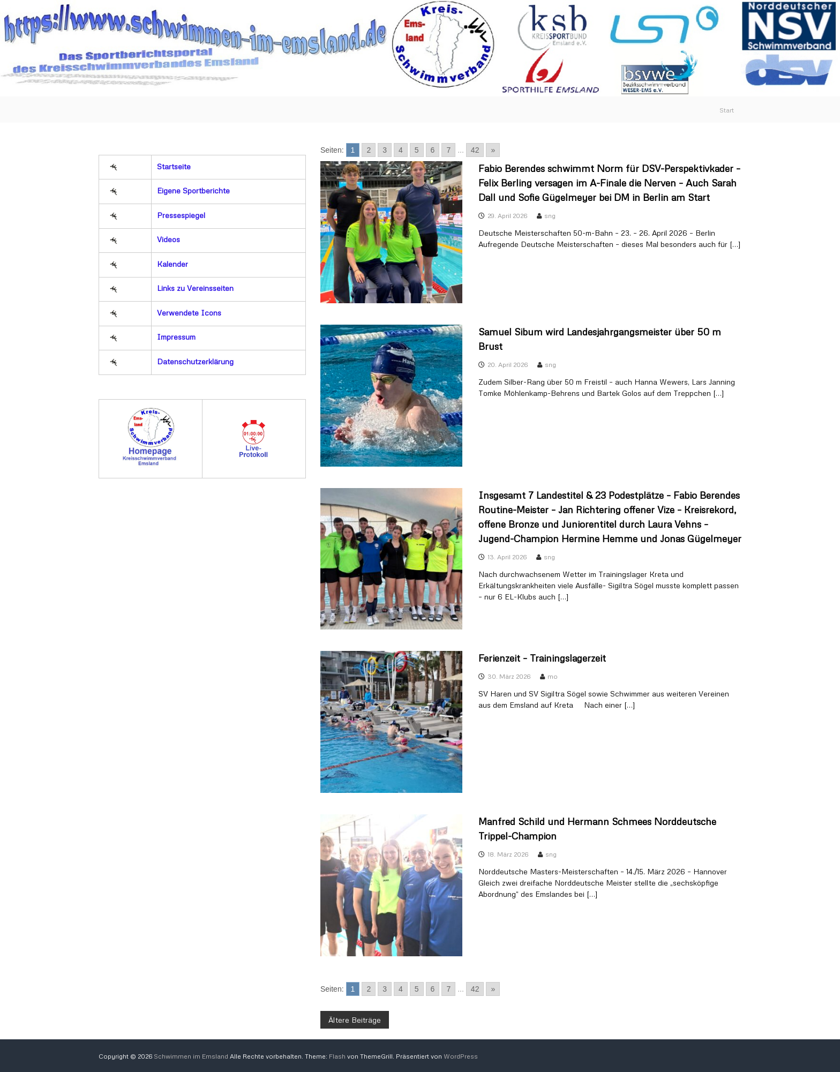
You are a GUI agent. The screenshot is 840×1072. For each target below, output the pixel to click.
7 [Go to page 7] (448, 150)
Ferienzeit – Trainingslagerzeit (542, 658)
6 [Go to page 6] (433, 150)
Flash (337, 1056)
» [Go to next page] (493, 150)
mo (553, 676)
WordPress (461, 1056)
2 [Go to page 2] (368, 150)
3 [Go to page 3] (384, 150)
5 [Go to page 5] (417, 150)
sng (550, 216)
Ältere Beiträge (354, 1019)
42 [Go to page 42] (475, 150)
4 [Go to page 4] (401, 150)
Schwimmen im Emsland (191, 1056)
